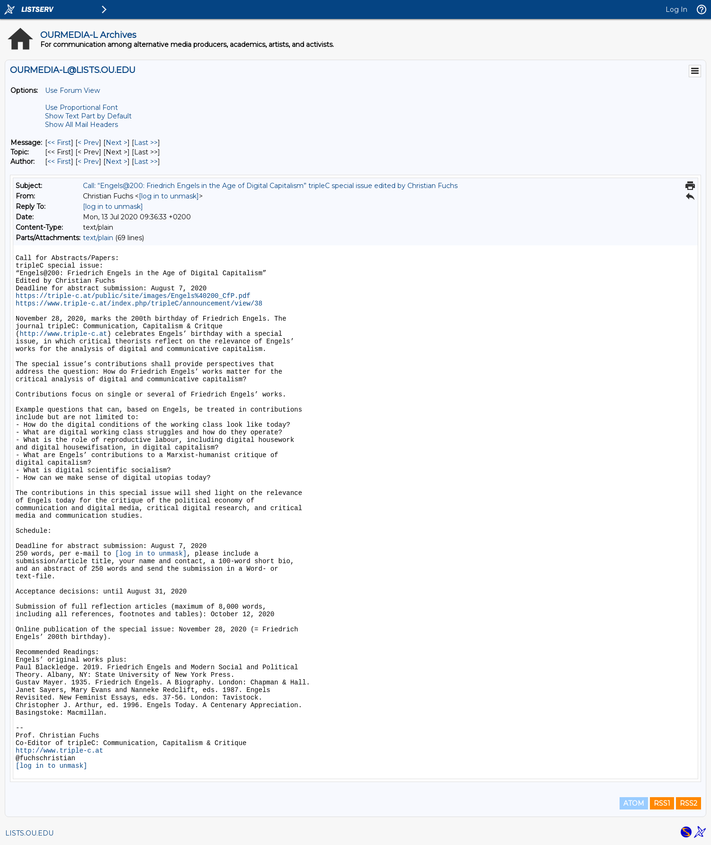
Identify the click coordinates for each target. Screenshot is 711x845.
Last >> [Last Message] (146, 142)
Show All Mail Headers (81, 124)
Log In (676, 9)
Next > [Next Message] (116, 142)
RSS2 (688, 803)
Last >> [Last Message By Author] (146, 161)
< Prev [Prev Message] (88, 142)
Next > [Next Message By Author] (116, 161)
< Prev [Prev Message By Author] (88, 161)
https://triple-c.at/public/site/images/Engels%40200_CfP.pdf (133, 296)
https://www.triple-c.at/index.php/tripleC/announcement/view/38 (139, 303)
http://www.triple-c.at (63, 334)
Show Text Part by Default (88, 116)
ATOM (633, 803)
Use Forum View (72, 90)
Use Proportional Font (81, 107)
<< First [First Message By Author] (59, 161)
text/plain (98, 238)
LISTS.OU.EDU (29, 833)
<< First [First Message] (59, 142)
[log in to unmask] (169, 196)
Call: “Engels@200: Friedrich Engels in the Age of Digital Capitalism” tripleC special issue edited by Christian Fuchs (270, 185)
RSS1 (662, 803)
